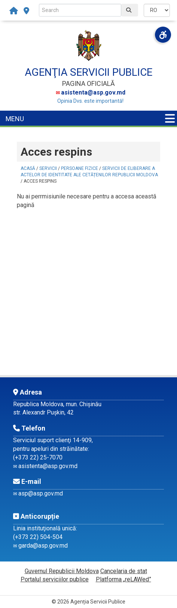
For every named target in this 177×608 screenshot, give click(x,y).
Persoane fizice (79, 168)
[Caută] (129, 10)
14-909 (82, 440)
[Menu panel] (170, 118)
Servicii (48, 168)
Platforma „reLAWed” (123, 579)
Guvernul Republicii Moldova (62, 571)
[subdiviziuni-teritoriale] (26, 11)
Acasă (28, 168)
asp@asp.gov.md (40, 493)
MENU (15, 119)
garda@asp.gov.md (43, 545)
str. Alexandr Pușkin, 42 (43, 412)
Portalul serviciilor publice (55, 579)
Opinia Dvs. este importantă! (90, 101)
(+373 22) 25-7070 (37, 457)
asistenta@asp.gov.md (93, 92)
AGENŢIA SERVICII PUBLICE (88, 72)
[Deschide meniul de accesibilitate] (163, 34)
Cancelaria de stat (123, 571)
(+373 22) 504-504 (37, 536)
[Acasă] (15, 11)
